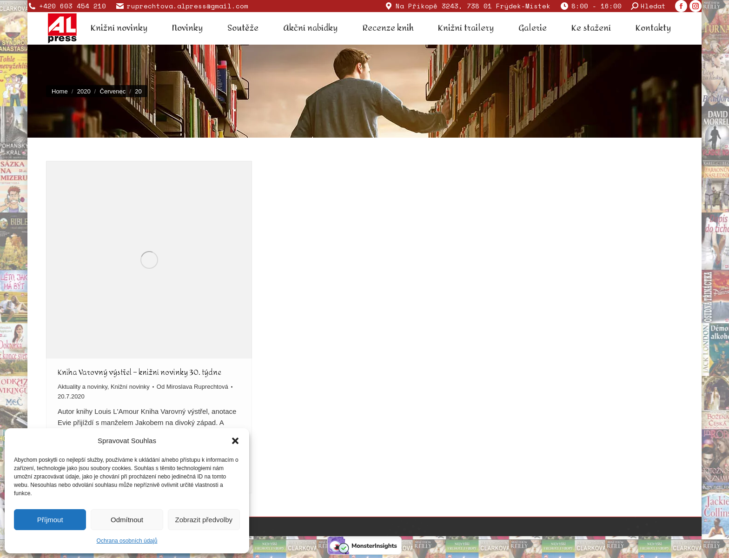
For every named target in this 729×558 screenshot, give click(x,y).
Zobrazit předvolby (203, 520)
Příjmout (50, 520)
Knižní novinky (130, 386)
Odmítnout (127, 520)
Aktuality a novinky (82, 386)
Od (192, 386)
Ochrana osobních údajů (127, 541)
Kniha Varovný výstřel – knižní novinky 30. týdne (139, 372)
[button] (235, 440)
